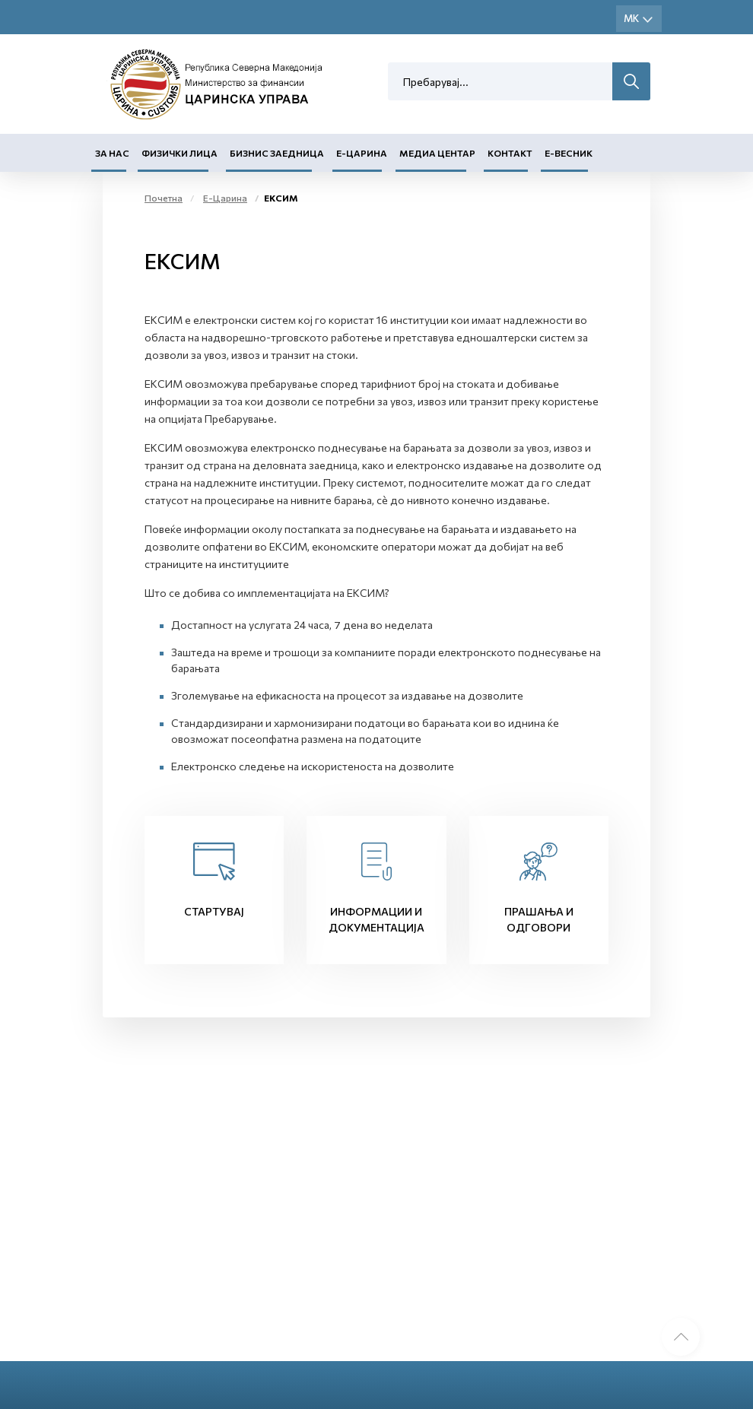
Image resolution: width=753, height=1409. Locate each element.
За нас (112, 153)
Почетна (164, 197)
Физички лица (179, 153)
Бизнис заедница (277, 153)
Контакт (510, 153)
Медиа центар (437, 153)
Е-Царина (361, 153)
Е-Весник (569, 153)
